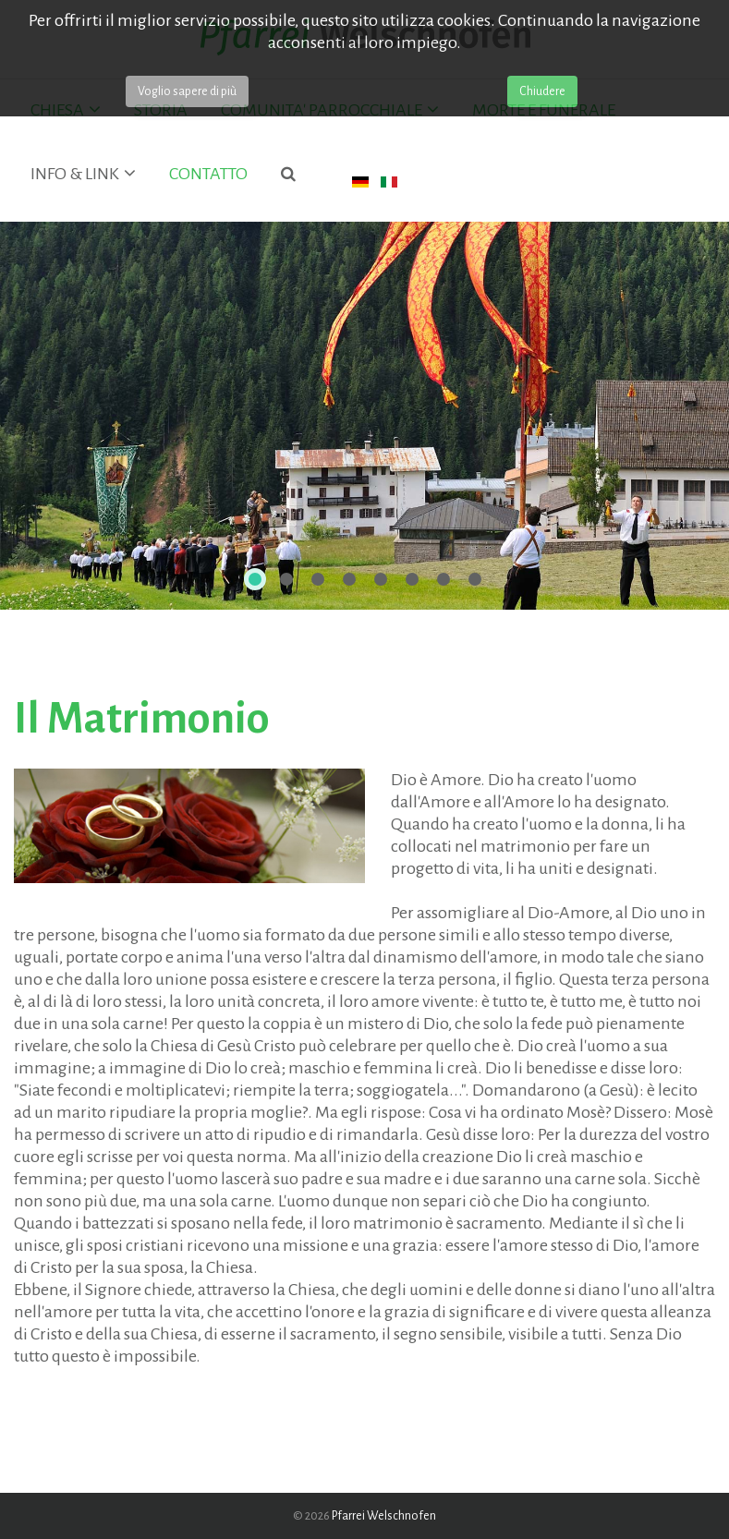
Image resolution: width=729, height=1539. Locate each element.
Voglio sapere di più (187, 91)
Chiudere (542, 91)
